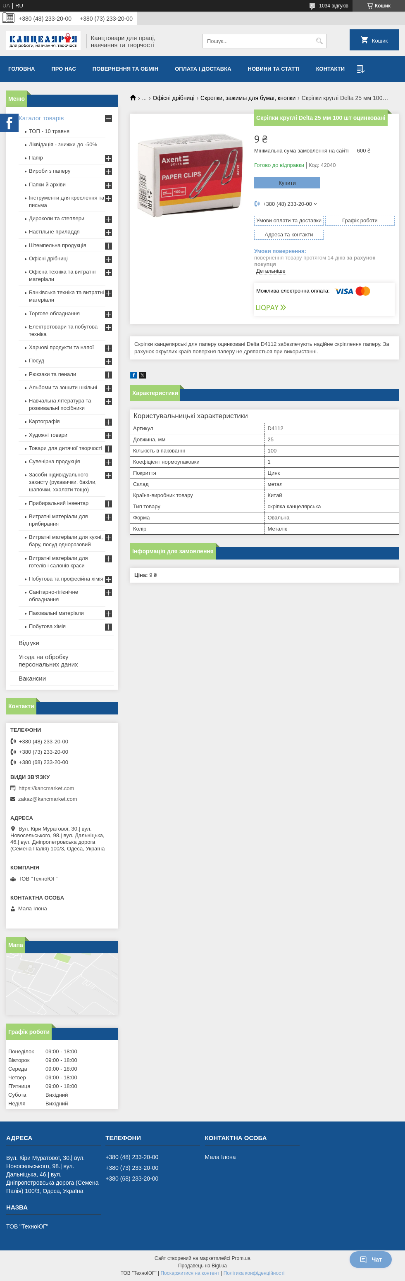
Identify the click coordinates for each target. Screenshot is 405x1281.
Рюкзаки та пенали (52, 374)
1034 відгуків (333, 6)
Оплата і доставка (203, 69)
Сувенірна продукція (54, 461)
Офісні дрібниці (174, 98)
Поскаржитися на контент (189, 1273)
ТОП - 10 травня (49, 131)
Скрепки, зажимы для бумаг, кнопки (247, 98)
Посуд (36, 360)
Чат (371, 1259)
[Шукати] (319, 41)
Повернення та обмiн (125, 69)
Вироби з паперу (49, 171)
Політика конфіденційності (254, 1273)
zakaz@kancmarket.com (47, 799)
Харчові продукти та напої (61, 347)
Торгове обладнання (54, 313)
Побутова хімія (47, 626)
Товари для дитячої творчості (65, 448)
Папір (36, 158)
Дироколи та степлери (56, 218)
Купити (287, 183)
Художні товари (48, 435)
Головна (21, 69)
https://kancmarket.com (46, 788)
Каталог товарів (41, 117)
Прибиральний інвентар (58, 503)
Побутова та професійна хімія (66, 579)
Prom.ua (241, 1258)
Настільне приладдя (54, 232)
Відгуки (29, 642)
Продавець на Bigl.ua (202, 1266)
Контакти (330, 69)
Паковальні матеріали (56, 613)
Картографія (44, 421)
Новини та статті (274, 69)
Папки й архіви (47, 184)
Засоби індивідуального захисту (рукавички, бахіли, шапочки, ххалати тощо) (63, 482)
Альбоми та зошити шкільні (63, 387)
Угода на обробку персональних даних (48, 660)
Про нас (63, 69)
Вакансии (32, 678)
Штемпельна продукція (57, 245)
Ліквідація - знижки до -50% (63, 144)
